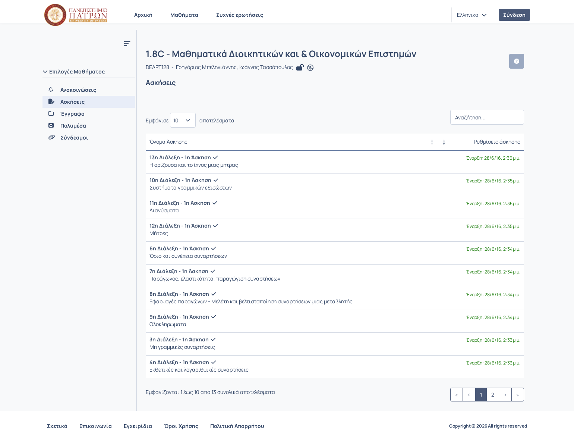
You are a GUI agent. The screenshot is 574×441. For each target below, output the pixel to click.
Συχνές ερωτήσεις (239, 14)
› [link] (505, 394)
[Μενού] (127, 43)
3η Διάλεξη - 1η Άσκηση (179, 339)
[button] (472, 14)
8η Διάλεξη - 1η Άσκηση (179, 293)
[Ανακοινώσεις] (88, 90)
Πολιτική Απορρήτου (237, 425)
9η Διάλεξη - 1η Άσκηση (179, 316)
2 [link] (492, 394)
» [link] (517, 394)
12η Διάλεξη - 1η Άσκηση (180, 225)
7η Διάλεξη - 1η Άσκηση (178, 271)
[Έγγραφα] (88, 114)
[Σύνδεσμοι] (88, 138)
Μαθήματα (184, 14)
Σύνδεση (514, 14)
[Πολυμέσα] (88, 126)
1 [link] (481, 394)
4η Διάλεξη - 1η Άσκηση (179, 362)
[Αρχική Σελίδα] (75, 15)
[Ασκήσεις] (88, 102)
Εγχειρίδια (138, 425)
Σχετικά (57, 425)
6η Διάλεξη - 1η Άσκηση (179, 248)
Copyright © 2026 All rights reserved (488, 426)
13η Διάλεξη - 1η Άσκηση (180, 157)
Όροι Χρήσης (181, 425)
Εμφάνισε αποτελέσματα (190, 120)
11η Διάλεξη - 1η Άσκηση (179, 202)
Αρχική (143, 14)
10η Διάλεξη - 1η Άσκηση (180, 180)
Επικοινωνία (95, 425)
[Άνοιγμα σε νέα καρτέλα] (310, 68)
